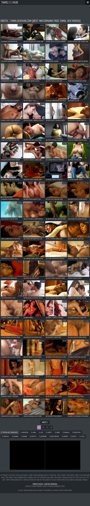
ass (41, 432)
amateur (24, 432)
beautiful (76, 432)
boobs (65, 436)
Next (45, 422)
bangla (66, 432)
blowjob (43, 436)
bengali (5, 436)
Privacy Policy (38, 484)
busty (74, 436)
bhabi (24, 436)
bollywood (54, 436)
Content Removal (50, 484)
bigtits (33, 436)
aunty (49, 432)
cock (82, 436)
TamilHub (9, 2)
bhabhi (15, 436)
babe (57, 432)
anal (33, 432)
